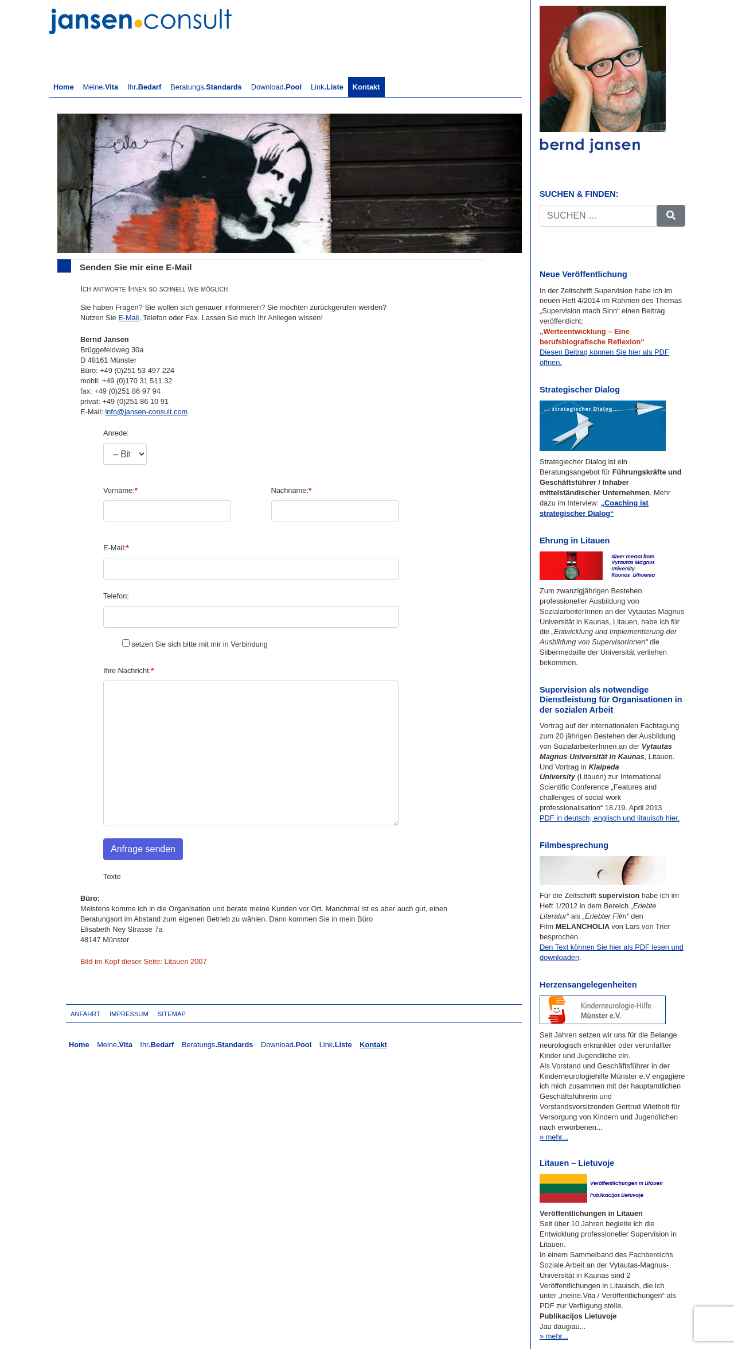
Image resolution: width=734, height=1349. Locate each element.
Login (205, 1013)
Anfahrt (85, 1013)
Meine (101, 87)
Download (276, 87)
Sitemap (172, 1013)
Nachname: (291, 490)
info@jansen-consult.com (146, 411)
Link (327, 87)
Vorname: (120, 490)
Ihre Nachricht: (128, 670)
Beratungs (205, 87)
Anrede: (116, 433)
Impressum (129, 1013)
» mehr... (554, 1137)
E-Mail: (116, 547)
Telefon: (116, 596)
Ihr (144, 87)
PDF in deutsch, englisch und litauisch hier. (610, 818)
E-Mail (128, 317)
